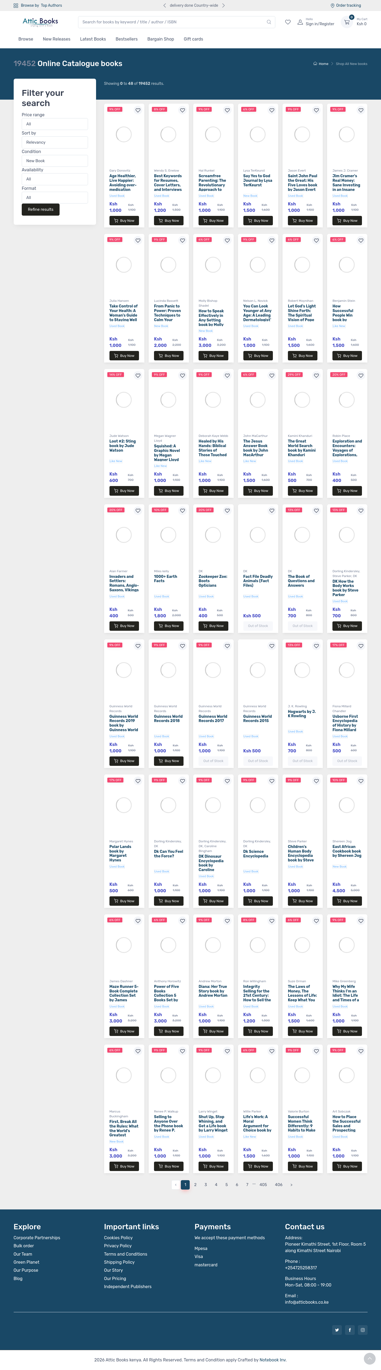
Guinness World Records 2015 (257, 718)
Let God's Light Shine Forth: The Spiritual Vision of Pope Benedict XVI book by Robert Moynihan (302, 320)
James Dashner (121, 981)
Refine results (40, 209)
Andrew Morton (210, 981)
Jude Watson (119, 436)
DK (201, 571)
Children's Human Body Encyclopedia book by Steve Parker (301, 856)
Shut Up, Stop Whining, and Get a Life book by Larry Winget (213, 1124)
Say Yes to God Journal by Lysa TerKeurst (257, 180)
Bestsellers (127, 39)
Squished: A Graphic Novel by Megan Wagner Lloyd (167, 453)
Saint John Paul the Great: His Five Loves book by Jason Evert (302, 183)
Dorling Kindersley (345, 571)
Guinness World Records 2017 (213, 718)
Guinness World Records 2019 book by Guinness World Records (123, 725)
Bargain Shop (160, 39)
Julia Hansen (119, 301)
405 (263, 1184)
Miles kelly (161, 571)
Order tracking (345, 5)
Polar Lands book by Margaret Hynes (120, 853)
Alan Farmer (118, 571)
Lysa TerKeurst (254, 170)
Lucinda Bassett (166, 301)
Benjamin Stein (343, 301)
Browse (26, 39)
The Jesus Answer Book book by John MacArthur (255, 448)
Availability (32, 170)
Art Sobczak (341, 1111)
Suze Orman (297, 981)
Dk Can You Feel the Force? (168, 853)
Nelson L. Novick (255, 301)
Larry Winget (208, 1111)
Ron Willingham (254, 981)
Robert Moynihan (300, 301)
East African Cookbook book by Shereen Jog (346, 851)
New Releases (57, 39)
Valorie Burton (298, 1111)
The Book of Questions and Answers (301, 581)
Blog (18, 1278)
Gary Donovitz (119, 170)
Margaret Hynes (121, 841)
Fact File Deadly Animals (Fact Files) (258, 581)
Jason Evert (297, 170)
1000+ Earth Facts (165, 578)
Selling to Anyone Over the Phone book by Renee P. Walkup (168, 1126)
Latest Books (93, 39)
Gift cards (193, 39)
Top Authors (51, 5)
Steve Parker (341, 576)
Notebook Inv (272, 1359)
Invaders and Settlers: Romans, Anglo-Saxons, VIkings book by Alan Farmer (124, 587)
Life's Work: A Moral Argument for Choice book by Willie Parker (257, 1126)
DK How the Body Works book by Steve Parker (345, 588)
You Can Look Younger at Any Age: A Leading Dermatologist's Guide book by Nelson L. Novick (257, 320)
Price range (33, 114)
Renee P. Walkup (166, 1111)
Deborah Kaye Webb (213, 436)
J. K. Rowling (297, 706)
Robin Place (341, 436)
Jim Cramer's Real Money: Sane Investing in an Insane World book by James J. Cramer (346, 189)
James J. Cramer (345, 170)
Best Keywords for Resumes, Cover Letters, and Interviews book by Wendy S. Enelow (168, 187)
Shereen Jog (341, 841)
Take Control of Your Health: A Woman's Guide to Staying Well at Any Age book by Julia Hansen (123, 320)
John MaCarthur (255, 436)
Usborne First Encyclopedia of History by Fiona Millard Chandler (345, 725)
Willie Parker (252, 1111)
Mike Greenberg (344, 981)
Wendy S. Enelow (166, 170)
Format (29, 188)
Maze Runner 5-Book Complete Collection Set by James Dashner (124, 995)
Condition (31, 151)
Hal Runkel (206, 170)
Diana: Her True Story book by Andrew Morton (213, 991)
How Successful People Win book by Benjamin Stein (346, 315)
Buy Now (124, 221)
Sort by (29, 133)
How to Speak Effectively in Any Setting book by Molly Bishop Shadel (212, 320)
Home (320, 64)
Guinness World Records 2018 (168, 718)
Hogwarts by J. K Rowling (302, 714)
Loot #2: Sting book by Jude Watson (122, 446)
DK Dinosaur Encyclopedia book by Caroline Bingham (211, 865)
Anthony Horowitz (167, 981)
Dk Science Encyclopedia (255, 853)
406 (279, 1184)
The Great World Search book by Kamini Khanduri (302, 448)
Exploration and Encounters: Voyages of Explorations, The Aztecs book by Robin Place (347, 455)
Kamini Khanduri (300, 436)
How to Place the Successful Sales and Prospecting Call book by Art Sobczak (346, 1128)
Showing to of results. (134, 83)
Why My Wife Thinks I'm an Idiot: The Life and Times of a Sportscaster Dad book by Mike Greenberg (347, 1000)
